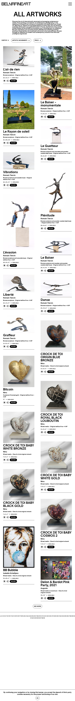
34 (47, 616)
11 (11, 616)
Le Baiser (47, 257)
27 (35, 616)
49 (72, 616)
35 (49, 616)
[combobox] (21, 40)
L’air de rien (11, 69)
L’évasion (9, 252)
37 (52, 616)
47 (69, 616)
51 (30, 618)
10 (9, 616)
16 (18, 616)
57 (40, 618)
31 (42, 616)
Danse (45, 299)
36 (50, 616)
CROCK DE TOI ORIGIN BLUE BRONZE (52, 357)
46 (67, 616)
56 (39, 618)
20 (24, 616)
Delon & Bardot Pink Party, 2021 (55, 583)
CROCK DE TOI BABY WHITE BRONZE (18, 447)
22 (27, 616)
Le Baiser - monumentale (51, 104)
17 (19, 616)
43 (62, 616)
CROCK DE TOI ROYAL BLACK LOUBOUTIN (52, 417)
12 (12, 616)
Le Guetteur (49, 146)
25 (32, 616)
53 (34, 618)
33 (45, 616)
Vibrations (10, 172)
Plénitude (48, 215)
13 (13, 616)
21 (26, 616)
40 (57, 616)
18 (21, 616)
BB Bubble (10, 570)
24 (30, 616)
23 (29, 616)
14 (15, 616)
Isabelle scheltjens (10, 573)
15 (16, 616)
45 (65, 616)
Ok (38, 698)
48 (70, 616)
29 (39, 616)
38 (54, 616)
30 (41, 616)
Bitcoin (8, 389)
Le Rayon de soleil (16, 131)
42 (60, 616)
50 (74, 616)
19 (22, 616)
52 (32, 618)
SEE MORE (37, 606)
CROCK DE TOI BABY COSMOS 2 (56, 534)
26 (34, 616)
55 (37, 618)
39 (55, 616)
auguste (44, 588)
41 (59, 616)
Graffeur (9, 335)
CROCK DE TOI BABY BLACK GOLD (18, 504)
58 (42, 618)
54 (35, 618)
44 (64, 616)
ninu (43, 363)
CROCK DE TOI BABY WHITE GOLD (56, 477)
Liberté (8, 294)
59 (44, 618)
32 (44, 616)
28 (37, 616)
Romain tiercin (9, 73)
